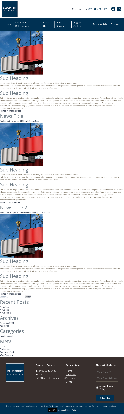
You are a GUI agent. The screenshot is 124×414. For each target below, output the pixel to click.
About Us (46, 24)
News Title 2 (13, 207)
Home (8, 24)
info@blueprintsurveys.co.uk (51, 378)
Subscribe (105, 398)
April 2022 (4, 326)
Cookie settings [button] (109, 406)
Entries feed (5, 349)
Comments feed (7, 352)
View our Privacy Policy (67, 410)
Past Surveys (60, 24)
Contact (115, 24)
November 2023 (7, 323)
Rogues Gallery (77, 24)
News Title (11, 116)
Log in (2, 346)
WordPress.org (6, 355)
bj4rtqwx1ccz (33, 121)
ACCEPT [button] (52, 410)
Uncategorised (15, 111)
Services (70, 378)
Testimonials (100, 24)
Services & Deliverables (22, 24)
